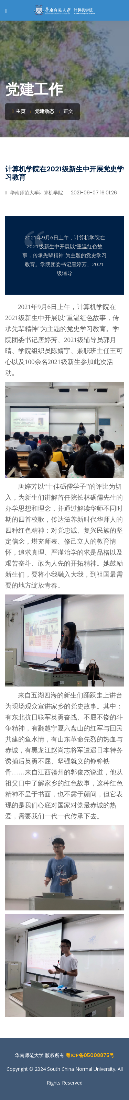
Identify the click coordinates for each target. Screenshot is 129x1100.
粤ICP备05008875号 (90, 1055)
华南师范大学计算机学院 (34, 192)
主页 (18, 111)
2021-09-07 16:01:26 (93, 192)
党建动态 (44, 111)
